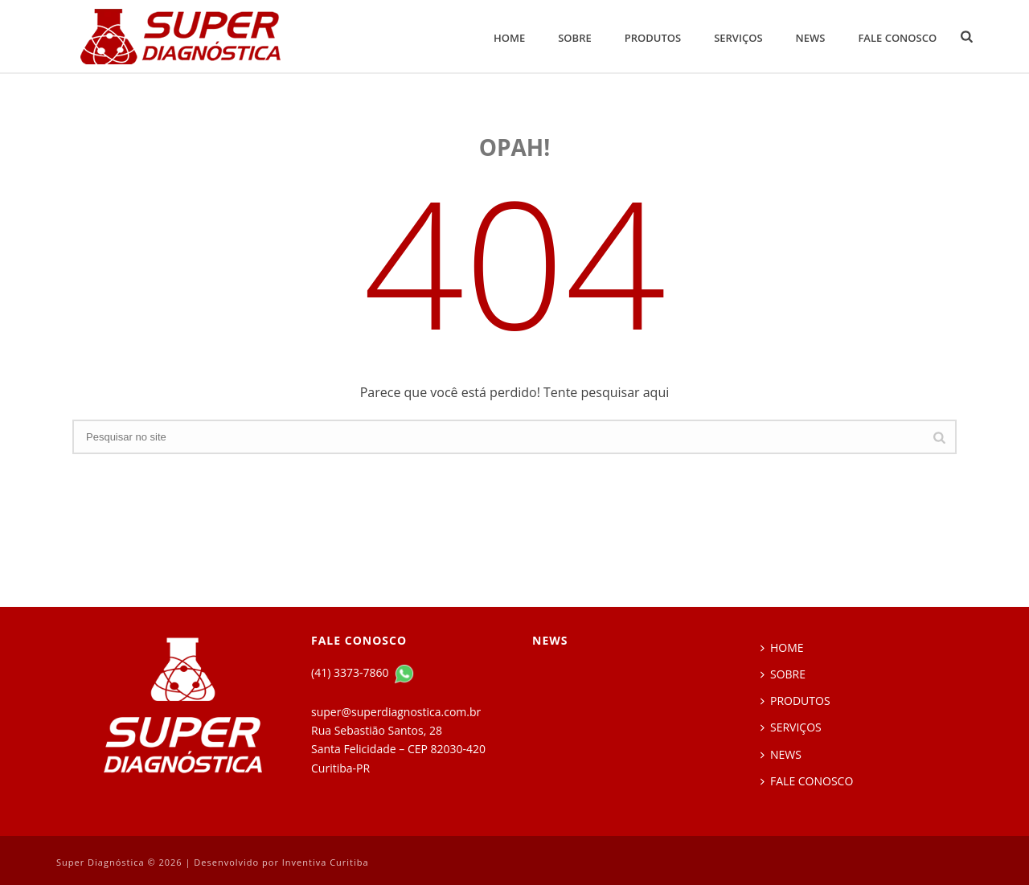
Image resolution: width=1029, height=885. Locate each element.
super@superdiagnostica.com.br (396, 711)
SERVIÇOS (738, 38)
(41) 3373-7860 (351, 672)
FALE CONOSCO (897, 38)
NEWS (811, 38)
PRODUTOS (653, 38)
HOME (509, 38)
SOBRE (575, 38)
